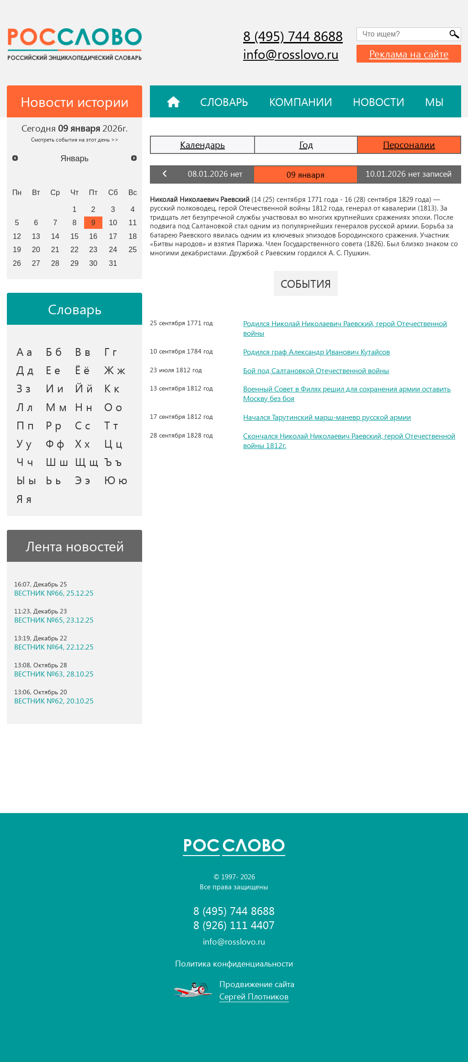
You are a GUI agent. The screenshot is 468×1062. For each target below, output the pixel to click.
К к (111, 387)
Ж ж (114, 369)
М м (56, 406)
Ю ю (116, 479)
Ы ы (26, 479)
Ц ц (113, 443)
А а (24, 351)
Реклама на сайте (409, 53)
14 (55, 236)
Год (306, 144)
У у (24, 443)
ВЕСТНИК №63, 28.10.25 (54, 673)
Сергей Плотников (254, 996)
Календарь (202, 144)
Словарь (224, 101)
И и (55, 387)
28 (55, 263)
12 (17, 236)
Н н (83, 406)
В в (82, 351)
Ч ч (24, 461)
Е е (53, 369)
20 (36, 249)
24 (113, 249)
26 (17, 263)
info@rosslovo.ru (291, 53)
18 (132, 236)
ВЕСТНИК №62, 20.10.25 (54, 700)
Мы (434, 101)
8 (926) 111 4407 (234, 925)
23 (93, 249)
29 (74, 263)
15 (74, 236)
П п (25, 424)
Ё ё (82, 369)
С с (82, 424)
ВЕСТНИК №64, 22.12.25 (54, 646)
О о (113, 406)
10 (113, 222)
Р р (53, 424)
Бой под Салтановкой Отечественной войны (316, 370)
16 (93, 236)
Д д (24, 369)
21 (55, 249)
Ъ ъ (113, 461)
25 (132, 249)
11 (132, 222)
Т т (111, 424)
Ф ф (55, 443)
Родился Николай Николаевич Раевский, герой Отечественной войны (345, 328)
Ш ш (57, 461)
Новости (378, 101)
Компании (300, 101)
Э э (82, 479)
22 (74, 249)
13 (36, 236)
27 (36, 263)
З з (23, 387)
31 (113, 263)
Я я (24, 498)
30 (93, 263)
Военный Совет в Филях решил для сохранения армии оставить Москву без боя (347, 393)
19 (17, 249)
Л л (24, 406)
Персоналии (409, 144)
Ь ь (53, 479)
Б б (54, 351)
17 (113, 236)
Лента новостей (75, 546)
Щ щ (86, 461)
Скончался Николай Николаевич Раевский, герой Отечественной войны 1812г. (349, 440)
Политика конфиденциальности (234, 963)
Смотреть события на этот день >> (74, 139)
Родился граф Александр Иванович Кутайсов (316, 351)
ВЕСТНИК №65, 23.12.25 (54, 619)
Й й (84, 387)
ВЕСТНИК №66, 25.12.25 (54, 592)
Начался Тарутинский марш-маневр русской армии (327, 417)
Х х (82, 443)
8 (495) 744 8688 (293, 35)
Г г (110, 351)
